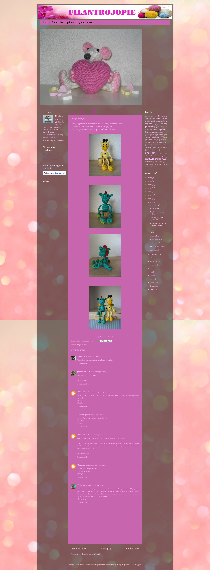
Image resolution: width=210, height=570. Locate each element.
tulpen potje (157, 164)
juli (151, 268)
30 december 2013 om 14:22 (95, 414)
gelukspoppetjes (156, 132)
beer (146, 118)
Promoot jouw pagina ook (51, 159)
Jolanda (60, 116)
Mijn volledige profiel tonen (53, 140)
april (152, 279)
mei (151, 275)
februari (153, 286)
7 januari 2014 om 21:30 (94, 485)
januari (152, 289)
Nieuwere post (78, 548)
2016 (150, 192)
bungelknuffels (82, 345)
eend (146, 129)
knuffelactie (110, 129)
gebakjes (163, 129)
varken (147, 167)
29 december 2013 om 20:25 (97, 371)
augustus (153, 265)
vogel (154, 167)
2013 (150, 202)
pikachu (162, 150)
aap (146, 116)
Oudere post (132, 548)
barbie (163, 116)
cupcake (148, 123)
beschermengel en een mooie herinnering (158, 224)
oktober (153, 258)
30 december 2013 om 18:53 (95, 435)
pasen (155, 150)
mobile (163, 145)
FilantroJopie (47, 154)
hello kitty (156, 137)
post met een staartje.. (158, 246)
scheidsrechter (149, 156)
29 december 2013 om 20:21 (93, 356)
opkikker (164, 147)
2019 (150, 181)
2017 (150, 188)
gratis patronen (85, 22)
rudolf (161, 153)
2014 (150, 199)
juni (151, 272)
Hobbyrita (81, 485)
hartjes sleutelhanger (157, 243)
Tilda (149, 164)
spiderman (148, 162)
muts (153, 147)
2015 (150, 195)
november (154, 254)
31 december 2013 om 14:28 (96, 465)
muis (147, 147)
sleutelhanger (153, 158)
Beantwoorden (83, 363)
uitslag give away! (156, 239)
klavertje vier (157, 142)
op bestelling (154, 236)
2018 (150, 185)
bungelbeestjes (155, 208)
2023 (150, 177)
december (154, 205)
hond (165, 137)
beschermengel (158, 118)
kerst (149, 140)
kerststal (153, 232)
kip (149, 142)
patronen (70, 22)
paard (149, 150)
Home (45, 22)
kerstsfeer (153, 229)
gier (146, 135)
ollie (158, 147)
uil (165, 164)
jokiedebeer (81, 371)
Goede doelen (57, 22)
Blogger (138, 564)
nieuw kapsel (154, 250)
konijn (165, 142)
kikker (165, 140)
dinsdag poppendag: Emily (157, 213)
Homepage (106, 548)
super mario (158, 162)
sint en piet (161, 156)
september (154, 261)
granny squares (155, 134)
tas (166, 162)
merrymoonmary (109, 564)
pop (147, 153)
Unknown (81, 392)
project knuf (98, 129)
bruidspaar (149, 121)
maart (152, 282)
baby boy (154, 116)
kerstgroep (156, 140)
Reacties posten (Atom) (91, 554)
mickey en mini (153, 145)
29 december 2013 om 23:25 (96, 392)
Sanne (79, 356)
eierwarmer (153, 129)
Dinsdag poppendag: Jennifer (157, 218)
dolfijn (163, 127)
